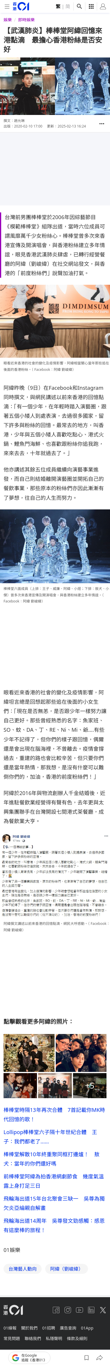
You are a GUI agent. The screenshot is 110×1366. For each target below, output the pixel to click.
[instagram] (67, 1309)
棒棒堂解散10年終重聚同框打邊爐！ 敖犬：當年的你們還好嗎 (51, 1159)
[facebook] (56, 1309)
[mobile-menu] (7, 6)
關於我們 (29, 1328)
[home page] (21, 6)
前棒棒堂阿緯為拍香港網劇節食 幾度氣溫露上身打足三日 (54, 1181)
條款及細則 (77, 1338)
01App (87, 1328)
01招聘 (48, 1328)
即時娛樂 (26, 19)
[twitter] (102, 1309)
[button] (101, 123)
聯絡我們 (33, 1338)
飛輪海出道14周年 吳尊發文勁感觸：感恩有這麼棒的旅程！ (54, 1225)
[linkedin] (91, 1309)
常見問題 (12, 1338)
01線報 (10, 1328)
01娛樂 (12, 1249)
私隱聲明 (54, 1338)
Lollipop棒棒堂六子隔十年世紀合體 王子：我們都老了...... (50, 1137)
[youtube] (79, 1309)
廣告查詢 (68, 1328)
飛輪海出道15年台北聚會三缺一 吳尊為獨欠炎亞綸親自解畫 (54, 1203)
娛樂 (8, 19)
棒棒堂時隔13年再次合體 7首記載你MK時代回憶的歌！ (54, 1114)
